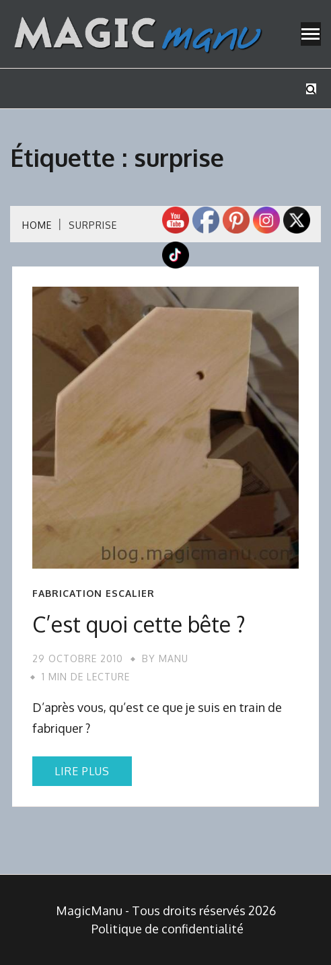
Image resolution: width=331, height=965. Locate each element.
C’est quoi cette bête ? (139, 624)
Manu (173, 658)
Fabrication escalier (93, 593)
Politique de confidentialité (167, 928)
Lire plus (82, 771)
